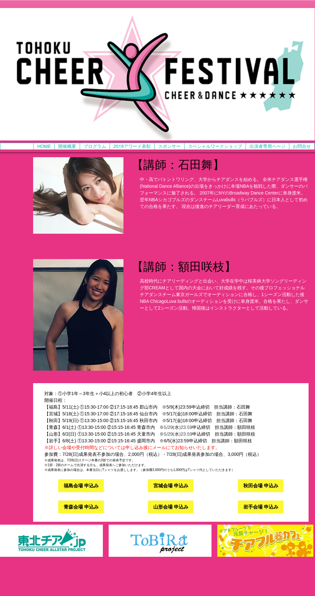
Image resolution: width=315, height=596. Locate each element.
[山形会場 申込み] (171, 507)
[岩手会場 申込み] (261, 507)
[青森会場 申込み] (81, 507)
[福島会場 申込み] (81, 485)
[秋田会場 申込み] (261, 485)
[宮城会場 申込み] (171, 485)
